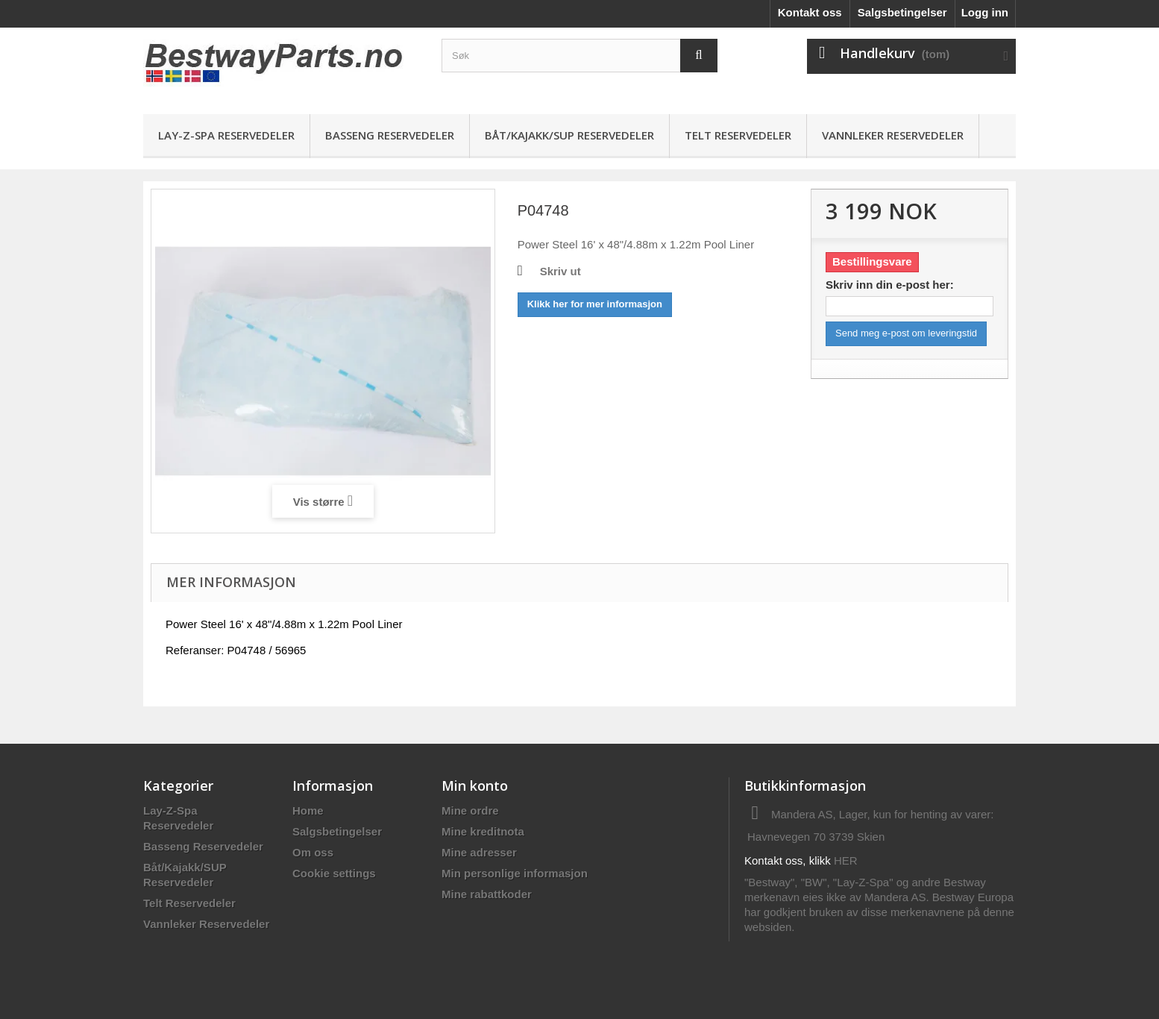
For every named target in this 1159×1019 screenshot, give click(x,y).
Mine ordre (470, 810)
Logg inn (984, 12)
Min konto (475, 785)
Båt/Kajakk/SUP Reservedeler (569, 135)
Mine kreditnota (483, 831)
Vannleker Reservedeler (893, 135)
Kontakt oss (810, 12)
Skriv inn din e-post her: (890, 284)
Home (308, 810)
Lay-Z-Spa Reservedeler (226, 135)
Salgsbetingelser (902, 12)
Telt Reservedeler (738, 135)
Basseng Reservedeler (389, 135)
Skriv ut (560, 271)
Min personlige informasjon (515, 873)
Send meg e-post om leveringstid (906, 333)
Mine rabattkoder (487, 894)
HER (846, 860)
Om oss (312, 852)
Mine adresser (479, 852)
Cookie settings (334, 873)
